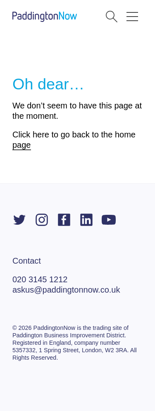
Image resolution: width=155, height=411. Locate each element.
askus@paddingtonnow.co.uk (66, 289)
